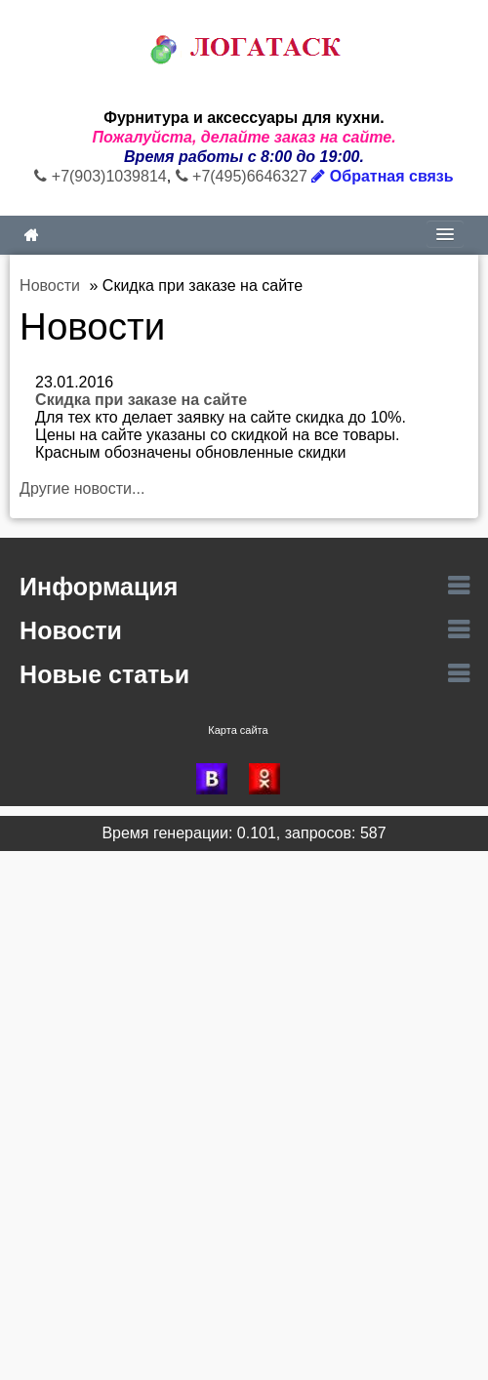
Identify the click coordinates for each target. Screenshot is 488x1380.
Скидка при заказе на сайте (141, 399)
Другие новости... (82, 488)
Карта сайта (237, 730)
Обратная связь (382, 176)
